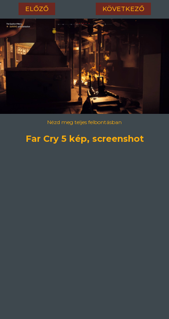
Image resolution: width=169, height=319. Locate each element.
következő (123, 9)
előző (37, 9)
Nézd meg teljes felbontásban (84, 122)
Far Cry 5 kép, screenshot (84, 137)
